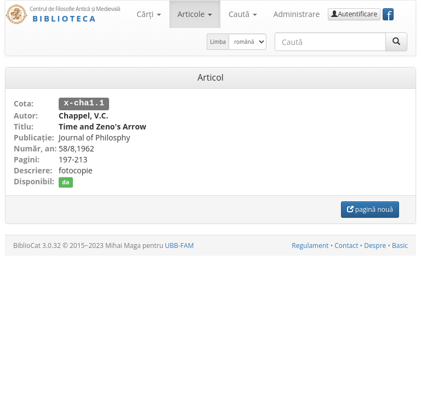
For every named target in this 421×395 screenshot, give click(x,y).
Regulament (310, 245)
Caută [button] (243, 14)
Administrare (297, 14)
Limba (218, 42)
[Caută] (396, 41)
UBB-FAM (179, 245)
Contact (346, 245)
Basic (400, 245)
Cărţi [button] (148, 14)
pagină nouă (370, 208)
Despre (375, 245)
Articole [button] (195, 14)
